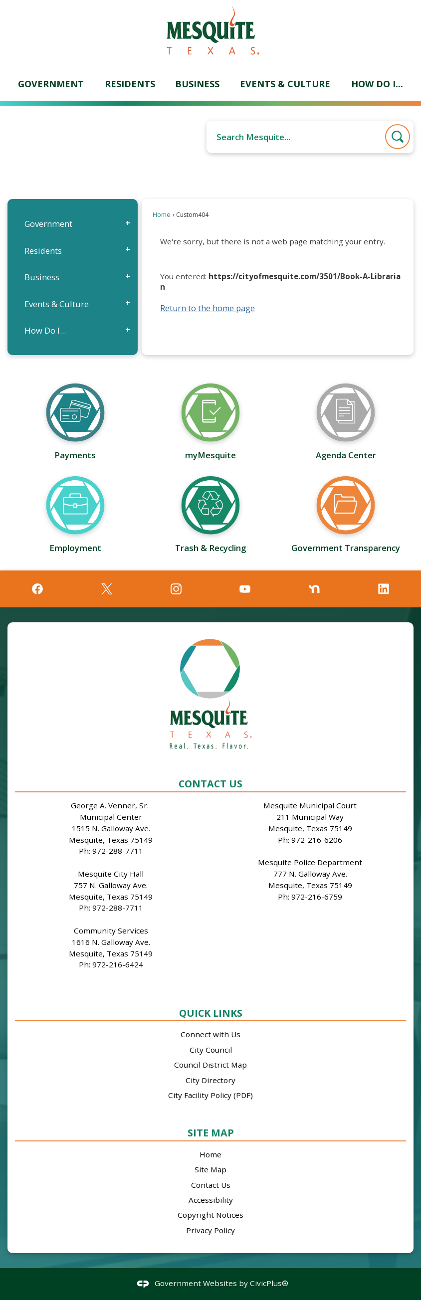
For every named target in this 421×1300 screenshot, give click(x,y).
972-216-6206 (316, 840)
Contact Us (210, 1185)
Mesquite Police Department (310, 862)
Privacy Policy (210, 1230)
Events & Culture (56, 304)
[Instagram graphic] (176, 588)
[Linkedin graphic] (383, 588)
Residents (43, 250)
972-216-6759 (316, 897)
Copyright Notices (210, 1215)
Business (41, 277)
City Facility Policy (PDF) (210, 1095)
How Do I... (45, 330)
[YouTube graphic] (244, 588)
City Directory (210, 1080)
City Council (211, 1050)
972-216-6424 (117, 964)
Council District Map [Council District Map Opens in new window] (210, 1065)
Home (162, 214)
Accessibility (211, 1200)
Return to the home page (207, 308)
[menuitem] (50, 84)
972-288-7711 (117, 851)
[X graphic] (106, 588)
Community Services (111, 930)
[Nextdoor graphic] (314, 588)
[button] (397, 136)
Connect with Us (210, 1034)
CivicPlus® (269, 1283)
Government (48, 223)
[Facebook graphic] (37, 588)
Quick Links (210, 1013)
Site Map (211, 1132)
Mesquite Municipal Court (310, 805)
